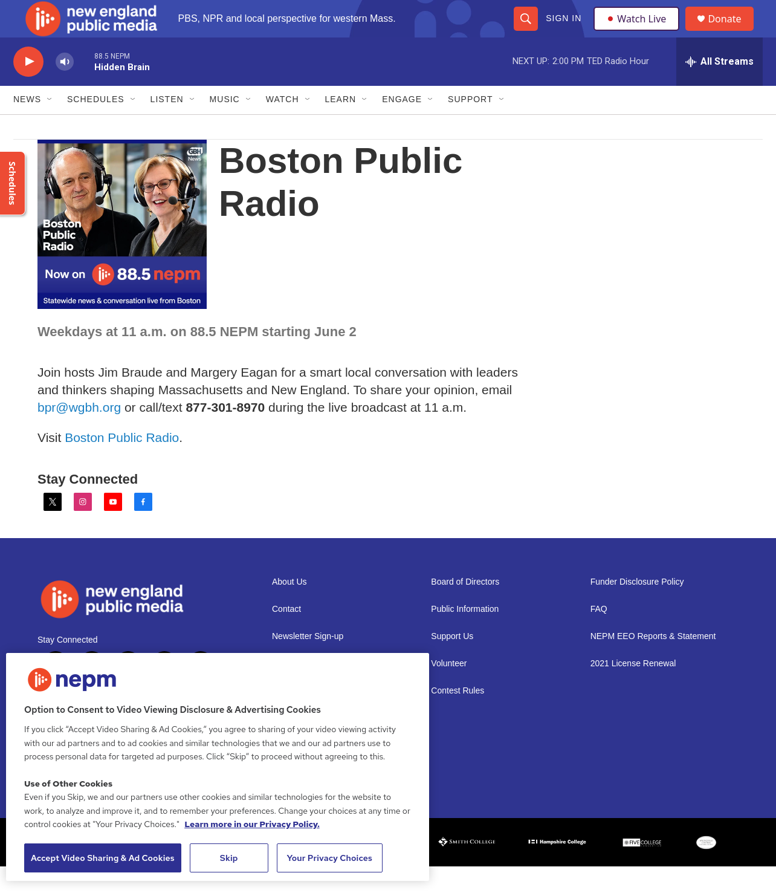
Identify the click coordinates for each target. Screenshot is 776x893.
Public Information (465, 635)
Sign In (563, 31)
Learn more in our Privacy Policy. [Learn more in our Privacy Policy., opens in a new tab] (252, 824)
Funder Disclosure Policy (637, 607)
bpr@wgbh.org (79, 433)
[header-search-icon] (525, 31)
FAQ (598, 635)
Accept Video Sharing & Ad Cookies (103, 857)
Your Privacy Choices (329, 857)
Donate (732, 31)
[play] (28, 88)
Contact (286, 635)
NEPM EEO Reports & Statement (653, 662)
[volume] (64, 88)
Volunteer (449, 689)
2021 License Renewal (633, 689)
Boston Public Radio (122, 463)
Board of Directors (465, 607)
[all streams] (719, 87)
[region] (217, 767)
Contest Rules (457, 716)
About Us (289, 607)
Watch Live (638, 31)
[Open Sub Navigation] (50, 126)
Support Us (452, 662)
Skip (229, 857)
